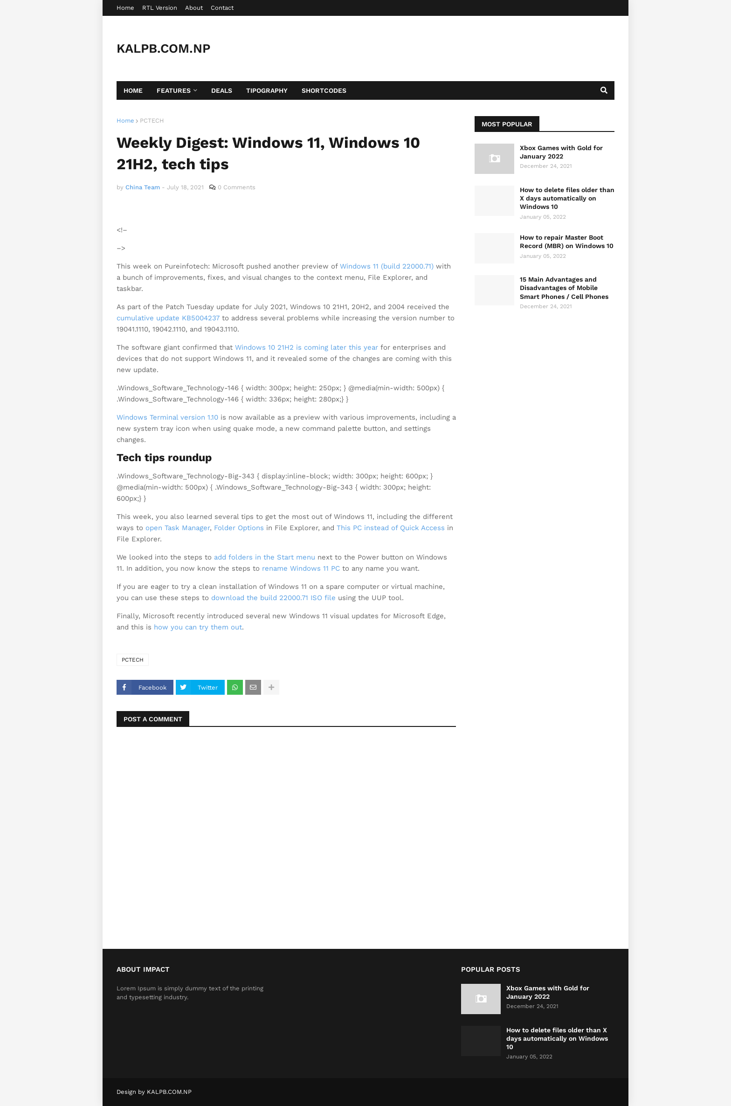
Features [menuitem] (174, 90)
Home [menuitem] (133, 90)
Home (125, 7)
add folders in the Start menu (264, 557)
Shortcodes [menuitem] (324, 90)
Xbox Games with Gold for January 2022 (561, 152)
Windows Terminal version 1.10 (167, 417)
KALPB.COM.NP (163, 48)
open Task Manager (177, 528)
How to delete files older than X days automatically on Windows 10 (567, 198)
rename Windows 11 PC (301, 568)
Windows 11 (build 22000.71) (387, 266)
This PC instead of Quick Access (391, 528)
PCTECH (152, 120)
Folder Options (239, 528)
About (194, 7)
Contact (222, 7)
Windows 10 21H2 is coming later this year (306, 347)
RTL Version (159, 7)
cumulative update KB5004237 (168, 318)
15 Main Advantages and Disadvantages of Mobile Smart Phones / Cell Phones (564, 288)
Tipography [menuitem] (267, 90)
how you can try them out (198, 627)
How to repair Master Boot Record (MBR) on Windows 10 (567, 241)
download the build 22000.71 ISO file (273, 598)
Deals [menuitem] (221, 90)
